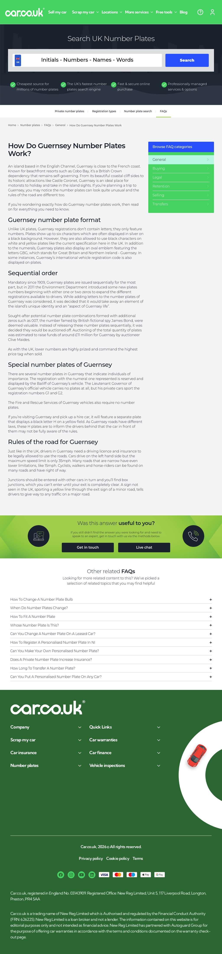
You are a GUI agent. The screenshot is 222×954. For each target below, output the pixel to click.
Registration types (104, 111)
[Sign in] (212, 12)
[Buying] (181, 168)
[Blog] (185, 12)
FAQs (163, 111)
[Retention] (181, 186)
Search (187, 60)
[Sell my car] (59, 12)
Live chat (144, 547)
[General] (181, 159)
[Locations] (112, 12)
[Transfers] (181, 204)
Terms (138, 858)
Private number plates (69, 111)
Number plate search (138, 111)
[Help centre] (200, 12)
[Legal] (181, 177)
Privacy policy (91, 858)
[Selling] (181, 195)
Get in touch (88, 547)
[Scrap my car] (86, 12)
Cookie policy (117, 858)
